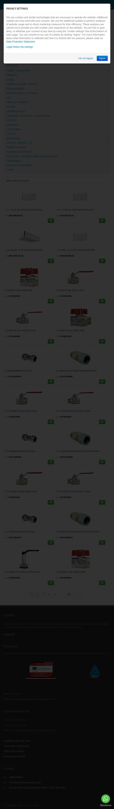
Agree (102, 58)
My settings (27, 46)
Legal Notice (13, 46)
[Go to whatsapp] (105, 798)
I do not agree (85, 58)
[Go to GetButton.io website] (105, 805)
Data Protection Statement (20, 41)
